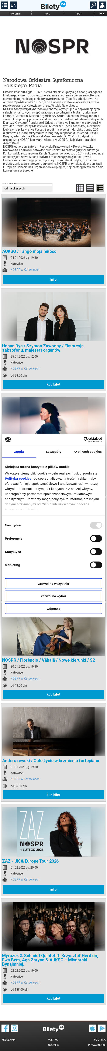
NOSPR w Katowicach (25, 269)
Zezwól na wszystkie (53, 583)
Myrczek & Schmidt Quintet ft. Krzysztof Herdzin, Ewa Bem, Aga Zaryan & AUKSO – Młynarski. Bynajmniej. (50, 960)
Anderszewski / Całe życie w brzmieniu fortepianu (50, 760)
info (53, 280)
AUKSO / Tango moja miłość (29, 251)
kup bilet (53, 384)
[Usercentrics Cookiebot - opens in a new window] (83, 440)
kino (47, 13)
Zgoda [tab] (19, 451)
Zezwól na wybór (53, 596)
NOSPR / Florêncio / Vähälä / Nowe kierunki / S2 (48, 660)
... (101, 13)
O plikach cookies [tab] (88, 451)
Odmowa (53, 608)
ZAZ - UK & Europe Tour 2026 (30, 861)
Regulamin (8, 1039)
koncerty (16, 13)
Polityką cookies (18, 478)
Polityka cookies (53, 1042)
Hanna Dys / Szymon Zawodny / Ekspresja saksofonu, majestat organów (43, 348)
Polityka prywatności (97, 1042)
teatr (78, 13)
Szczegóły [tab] (53, 451)
